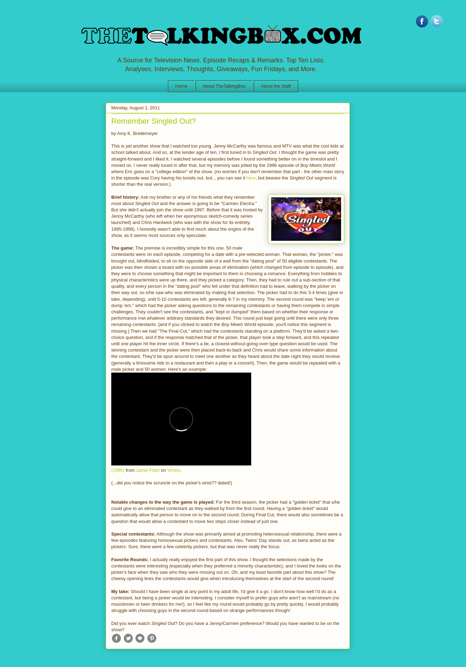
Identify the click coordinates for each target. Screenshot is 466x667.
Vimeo (173, 470)
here (251, 178)
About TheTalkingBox (224, 86)
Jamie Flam (148, 470)
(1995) (118, 470)
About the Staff (276, 86)
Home (181, 86)
